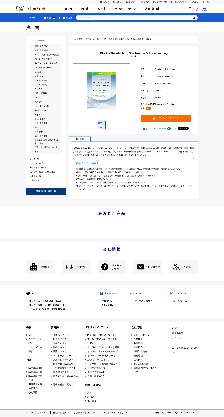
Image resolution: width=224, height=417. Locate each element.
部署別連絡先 (140, 351)
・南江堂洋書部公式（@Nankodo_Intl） (46, 305)
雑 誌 (84, 8)
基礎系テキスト (61, 335)
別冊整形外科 (35, 384)
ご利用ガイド (104, 2)
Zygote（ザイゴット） (98, 360)
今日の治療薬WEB (96, 372)
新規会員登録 (179, 333)
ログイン (176, 328)
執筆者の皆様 (145, 2)
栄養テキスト (60, 347)
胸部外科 (33, 388)
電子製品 (91, 401)
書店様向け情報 (180, 2)
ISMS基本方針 (141, 364)
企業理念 (138, 339)
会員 (197, 10)
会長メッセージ (142, 335)
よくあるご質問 (129, 2)
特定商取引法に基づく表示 (85, 412)
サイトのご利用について (37, 412)
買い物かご (205, 10)
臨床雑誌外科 (35, 372)
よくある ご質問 (116, 266)
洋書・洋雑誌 (152, 8)
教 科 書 (101, 8)
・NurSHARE (106, 305)
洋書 (59, 18)
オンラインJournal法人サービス (103, 351)
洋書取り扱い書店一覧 (46, 191)
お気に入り (177, 338)
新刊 (30, 335)
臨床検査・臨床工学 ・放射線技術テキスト (64, 366)
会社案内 (138, 347)
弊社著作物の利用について (162, 2)
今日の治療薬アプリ (97, 368)
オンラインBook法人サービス (102, 355)
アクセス (188, 266)
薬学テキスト (60, 343)
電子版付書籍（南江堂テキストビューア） (105, 341)
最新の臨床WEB (95, 376)
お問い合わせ (116, 2)
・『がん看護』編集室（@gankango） (46, 309)
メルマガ (189, 10)
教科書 (55, 327)
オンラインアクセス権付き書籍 (103, 347)
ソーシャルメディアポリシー (115, 412)
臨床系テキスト (61, 339)
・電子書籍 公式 (178, 301)
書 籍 (68, 8)
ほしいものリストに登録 (155, 129)
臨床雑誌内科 (35, 367)
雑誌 (28, 360)
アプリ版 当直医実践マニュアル (103, 364)
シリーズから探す (35, 349)
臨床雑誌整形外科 (35, 378)
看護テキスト (60, 351)
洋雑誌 (69, 18)
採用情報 (206, 2)
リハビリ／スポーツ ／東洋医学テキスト (63, 357)
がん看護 (33, 392)
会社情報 (195, 2)
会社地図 (138, 355)
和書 (49, 18)
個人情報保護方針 (61, 412)
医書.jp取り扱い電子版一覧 (101, 335)
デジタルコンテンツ (125, 8)
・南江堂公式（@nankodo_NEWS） (45, 301)
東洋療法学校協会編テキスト (65, 378)
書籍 (28, 327)
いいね (173, 129)
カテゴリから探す (35, 341)
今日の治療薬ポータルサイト (184, 350)
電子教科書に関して (63, 384)
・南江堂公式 (106, 301)
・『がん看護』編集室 (141, 301)
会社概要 (45, 266)
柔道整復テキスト (62, 372)
